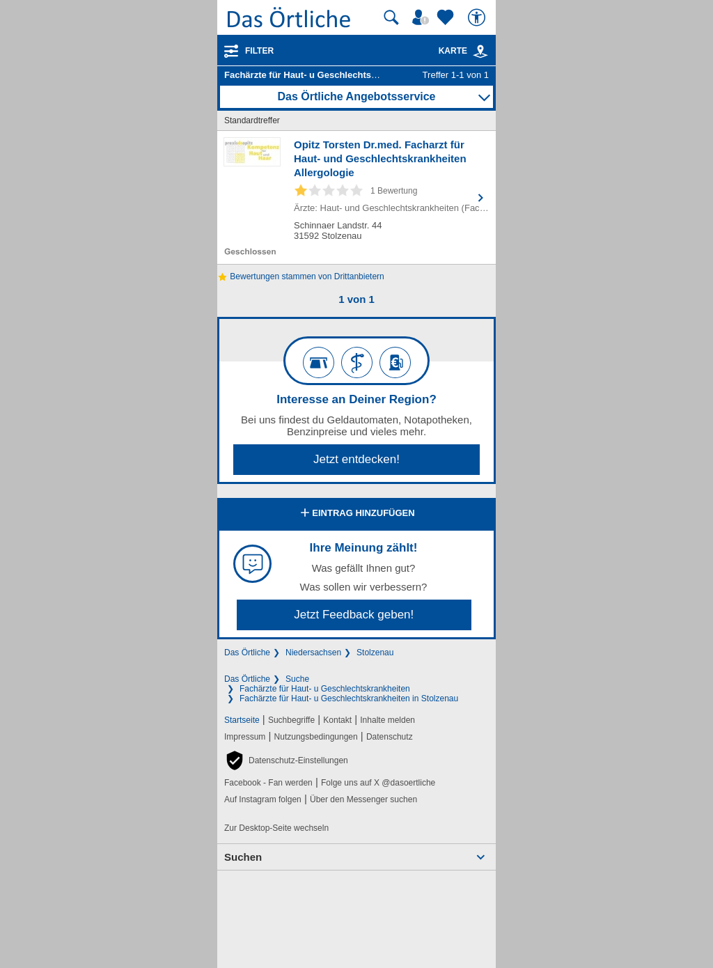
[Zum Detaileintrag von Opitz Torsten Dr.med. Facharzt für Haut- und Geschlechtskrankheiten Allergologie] (356, 197)
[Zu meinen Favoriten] (447, 17)
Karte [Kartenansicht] (464, 51)
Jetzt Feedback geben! (354, 614)
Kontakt (337, 720)
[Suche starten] (391, 17)
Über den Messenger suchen (363, 799)
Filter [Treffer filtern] (259, 51)
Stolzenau (374, 652)
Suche (297, 679)
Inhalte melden (387, 720)
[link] (480, 51)
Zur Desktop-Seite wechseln (276, 828)
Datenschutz (389, 737)
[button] (286, 760)
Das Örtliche (247, 652)
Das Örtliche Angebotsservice (356, 96)
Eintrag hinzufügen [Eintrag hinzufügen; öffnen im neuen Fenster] (356, 514)
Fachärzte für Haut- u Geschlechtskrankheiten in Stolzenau (349, 698)
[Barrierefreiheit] (478, 17)
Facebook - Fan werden (268, 783)
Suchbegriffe (291, 720)
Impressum (244, 737)
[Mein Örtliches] (422, 17)
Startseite (242, 720)
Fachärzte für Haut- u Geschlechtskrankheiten (325, 689)
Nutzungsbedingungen (316, 737)
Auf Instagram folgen (262, 799)
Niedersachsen (313, 652)
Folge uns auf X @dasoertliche (378, 783)
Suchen (243, 857)
